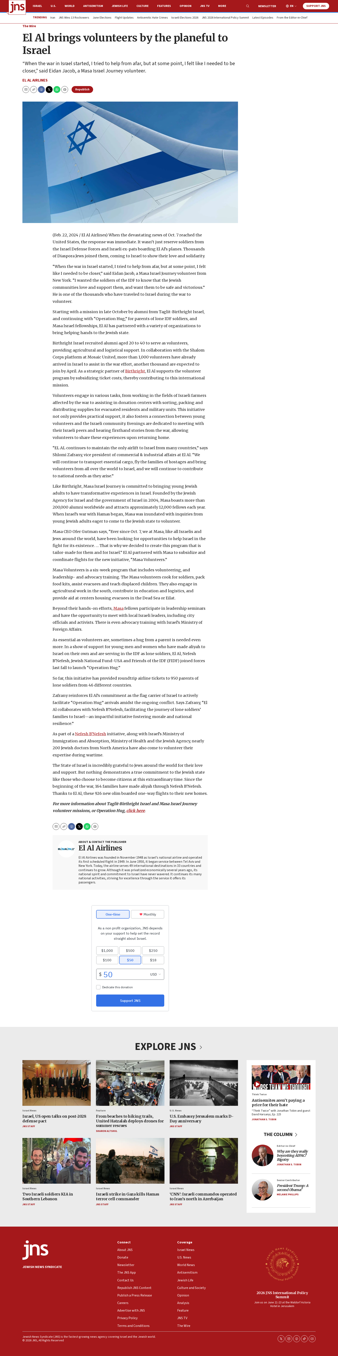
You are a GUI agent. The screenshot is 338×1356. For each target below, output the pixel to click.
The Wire (29, 26)
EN (291, 6)
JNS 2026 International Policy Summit (225, 18)
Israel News (29, 1110)
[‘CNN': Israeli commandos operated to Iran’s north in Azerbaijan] (204, 1161)
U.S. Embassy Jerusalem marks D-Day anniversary (202, 1118)
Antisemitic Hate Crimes (152, 18)
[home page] (17, 7)
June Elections (102, 18)
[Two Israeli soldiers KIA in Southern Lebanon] (56, 1161)
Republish (82, 89)
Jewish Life (120, 6)
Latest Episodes (262, 18)
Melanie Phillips (288, 1194)
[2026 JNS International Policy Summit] (282, 1263)
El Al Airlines (35, 80)
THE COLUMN (281, 1134)
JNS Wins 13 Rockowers (74, 18)
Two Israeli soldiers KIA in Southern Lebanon (47, 1196)
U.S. (53, 6)
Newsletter (267, 6)
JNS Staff (28, 1126)
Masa (118, 608)
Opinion (185, 6)
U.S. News (176, 1110)
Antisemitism (93, 6)
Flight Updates (124, 18)
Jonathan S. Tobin (264, 1119)
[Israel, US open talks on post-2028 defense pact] (56, 1083)
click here (135, 810)
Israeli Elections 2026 (184, 18)
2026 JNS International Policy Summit (282, 1294)
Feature (101, 1110)
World (70, 6)
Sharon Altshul (106, 1131)
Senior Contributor (288, 1180)
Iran (52, 18)
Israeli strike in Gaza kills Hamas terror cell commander (127, 1196)
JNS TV (205, 6)
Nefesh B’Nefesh (90, 734)
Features (164, 6)
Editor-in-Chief (286, 1146)
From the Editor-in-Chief (292, 18)
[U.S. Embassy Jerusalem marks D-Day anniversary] (204, 1083)
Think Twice (259, 1094)
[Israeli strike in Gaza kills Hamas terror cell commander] (130, 1161)
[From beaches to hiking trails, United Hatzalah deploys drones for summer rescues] (130, 1083)
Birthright (135, 371)
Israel (37, 6)
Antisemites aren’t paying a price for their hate (278, 1103)
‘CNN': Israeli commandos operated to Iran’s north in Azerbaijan (203, 1196)
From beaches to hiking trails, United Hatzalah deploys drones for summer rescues (130, 1121)
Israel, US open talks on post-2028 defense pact (54, 1118)
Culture (142, 6)
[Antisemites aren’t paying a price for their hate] (281, 1077)
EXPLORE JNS (169, 1046)
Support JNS (316, 6)
